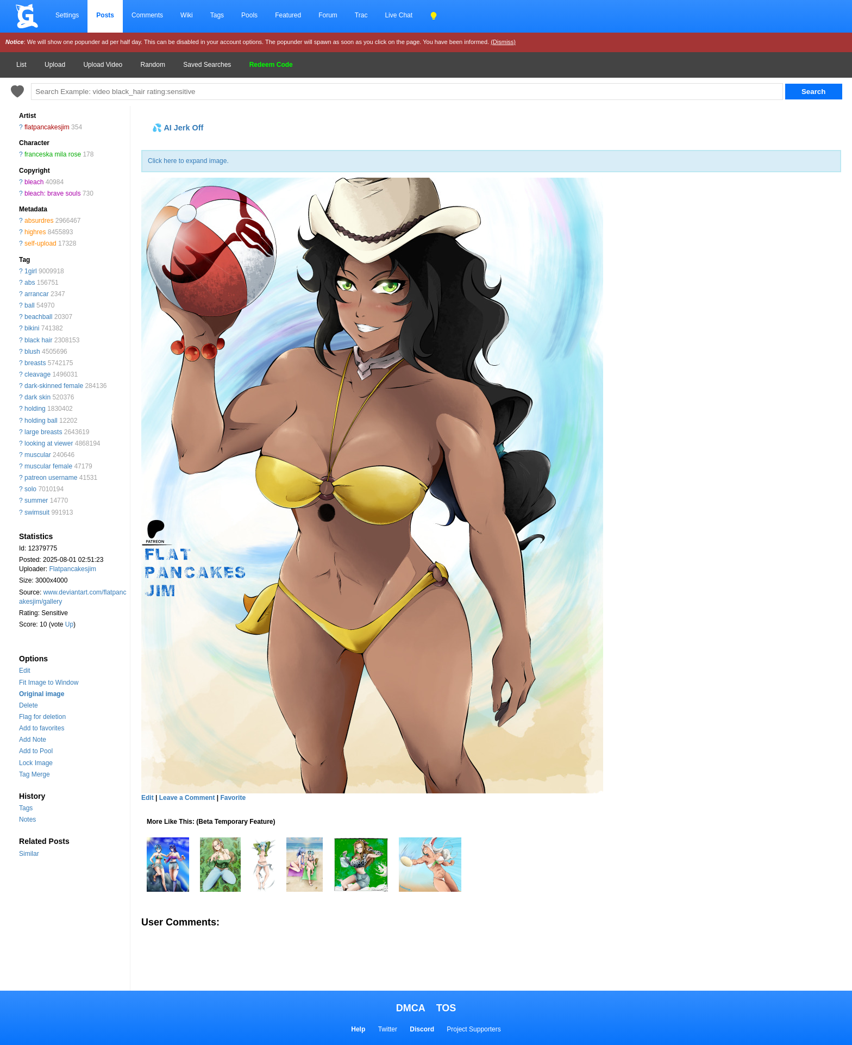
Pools (249, 15)
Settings (67, 15)
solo (30, 489)
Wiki (186, 15)
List (21, 64)
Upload (55, 64)
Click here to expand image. (188, 161)
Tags (217, 15)
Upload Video (102, 64)
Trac (361, 15)
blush (32, 351)
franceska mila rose (52, 154)
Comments (147, 15)
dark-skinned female (53, 386)
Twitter (387, 1029)
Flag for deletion (42, 717)
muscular (37, 455)
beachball (38, 317)
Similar (29, 854)
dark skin (37, 397)
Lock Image (36, 763)
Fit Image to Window (48, 682)
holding (35, 408)
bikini (31, 328)
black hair (38, 340)
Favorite (233, 798)
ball (29, 305)
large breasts (43, 432)
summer (36, 500)
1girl (30, 271)
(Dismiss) (503, 42)
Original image (41, 694)
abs (29, 282)
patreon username (50, 477)
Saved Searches (207, 64)
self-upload (40, 243)
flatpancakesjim (47, 127)
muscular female (48, 466)
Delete (28, 705)
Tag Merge (34, 774)
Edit (24, 670)
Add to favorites (41, 728)
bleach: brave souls (52, 193)
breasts (35, 363)
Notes (27, 819)
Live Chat (398, 15)
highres (35, 232)
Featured (288, 15)
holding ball (41, 420)
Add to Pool (36, 751)
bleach (33, 182)
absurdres (38, 220)
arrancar (36, 294)
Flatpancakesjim (72, 569)
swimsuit (36, 512)
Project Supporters (473, 1029)
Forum (327, 15)
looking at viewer (48, 443)
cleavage (37, 374)
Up (69, 624)
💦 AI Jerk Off (177, 127)
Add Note (32, 739)
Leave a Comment (187, 798)
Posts (105, 15)
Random (153, 64)
